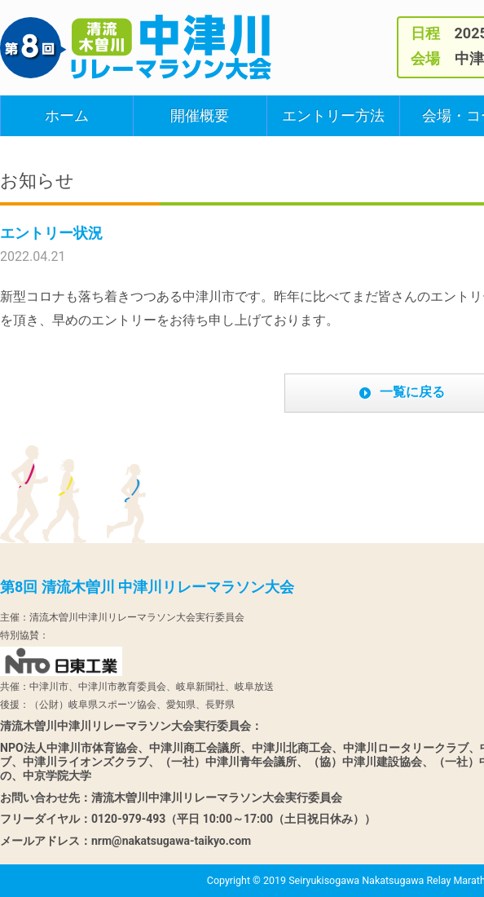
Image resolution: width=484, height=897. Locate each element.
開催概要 (199, 115)
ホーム (67, 115)
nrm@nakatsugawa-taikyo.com (171, 840)
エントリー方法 (333, 115)
